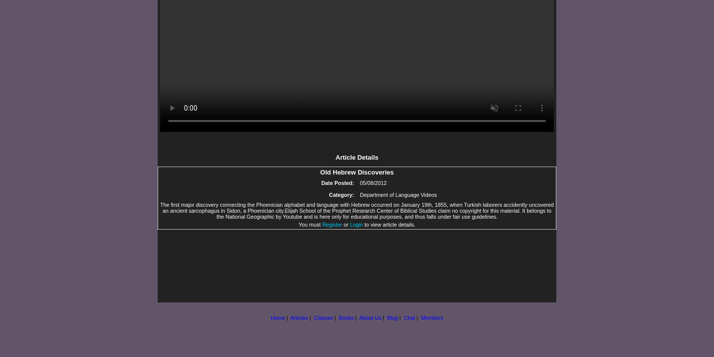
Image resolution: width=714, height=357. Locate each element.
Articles (299, 318)
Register (332, 225)
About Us (370, 318)
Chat (409, 318)
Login (356, 225)
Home (278, 318)
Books (346, 318)
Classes (323, 318)
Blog (392, 318)
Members (432, 318)
